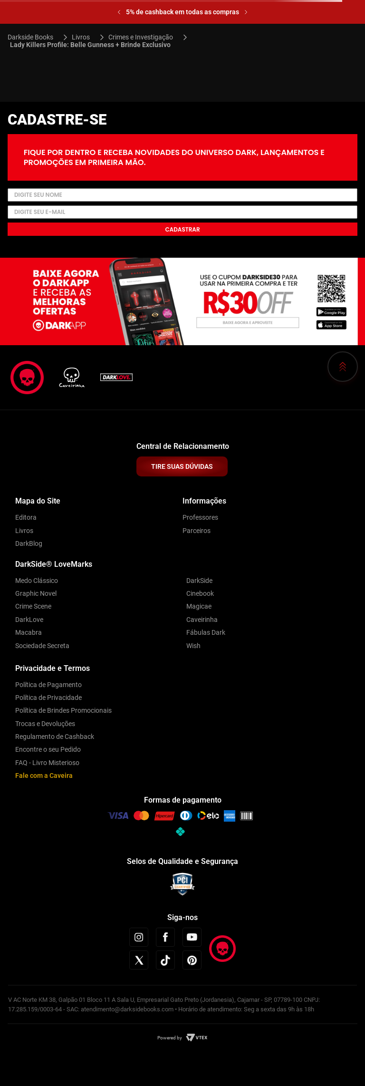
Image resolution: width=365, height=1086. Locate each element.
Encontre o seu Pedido (48, 749)
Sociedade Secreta (42, 646)
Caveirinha (202, 619)
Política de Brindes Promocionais (63, 710)
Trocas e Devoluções (45, 723)
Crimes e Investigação (140, 37)
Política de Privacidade (48, 697)
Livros (81, 37)
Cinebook (200, 593)
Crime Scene (33, 606)
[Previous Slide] (119, 12)
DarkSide (199, 580)
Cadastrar (182, 229)
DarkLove (29, 619)
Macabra (28, 632)
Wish (193, 646)
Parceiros (196, 530)
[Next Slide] (246, 12)
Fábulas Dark (205, 632)
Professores (200, 517)
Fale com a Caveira (44, 775)
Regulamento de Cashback (54, 736)
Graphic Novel (36, 593)
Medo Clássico (36, 580)
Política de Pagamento (48, 684)
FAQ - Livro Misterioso (47, 762)
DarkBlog (28, 543)
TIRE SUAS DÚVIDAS (182, 466)
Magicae (198, 606)
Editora (26, 517)
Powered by (169, 1037)
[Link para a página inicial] (34, 37)
